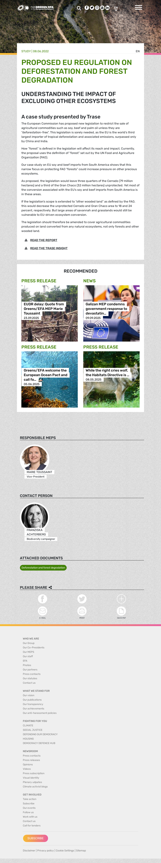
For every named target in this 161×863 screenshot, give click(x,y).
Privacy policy (45, 850)
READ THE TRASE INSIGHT (49, 248)
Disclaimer (29, 850)
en (138, 51)
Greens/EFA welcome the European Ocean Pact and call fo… (45, 375)
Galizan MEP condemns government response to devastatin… (106, 308)
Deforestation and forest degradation (43, 567)
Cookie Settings (65, 850)
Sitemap (81, 850)
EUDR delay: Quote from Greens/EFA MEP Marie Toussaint (44, 308)
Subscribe (35, 838)
